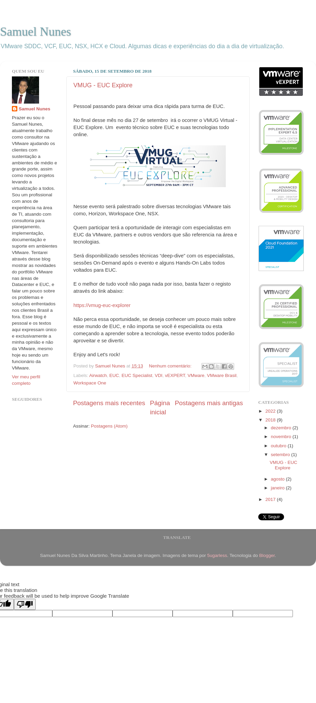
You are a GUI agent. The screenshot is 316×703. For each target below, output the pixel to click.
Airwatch (98, 375)
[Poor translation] (25, 604)
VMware (196, 375)
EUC (114, 375)
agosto (278, 479)
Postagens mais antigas (209, 403)
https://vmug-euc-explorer (101, 305)
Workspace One (89, 382)
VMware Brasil (221, 375)
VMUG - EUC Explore (103, 85)
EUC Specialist (137, 375)
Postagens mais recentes (109, 403)
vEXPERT (175, 375)
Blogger (267, 555)
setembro (281, 454)
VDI (158, 375)
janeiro (278, 487)
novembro (282, 436)
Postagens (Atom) (109, 426)
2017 (271, 499)
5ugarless (217, 555)
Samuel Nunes (35, 31)
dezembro (282, 427)
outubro (279, 445)
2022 (271, 411)
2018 (271, 419)
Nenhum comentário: (171, 365)
